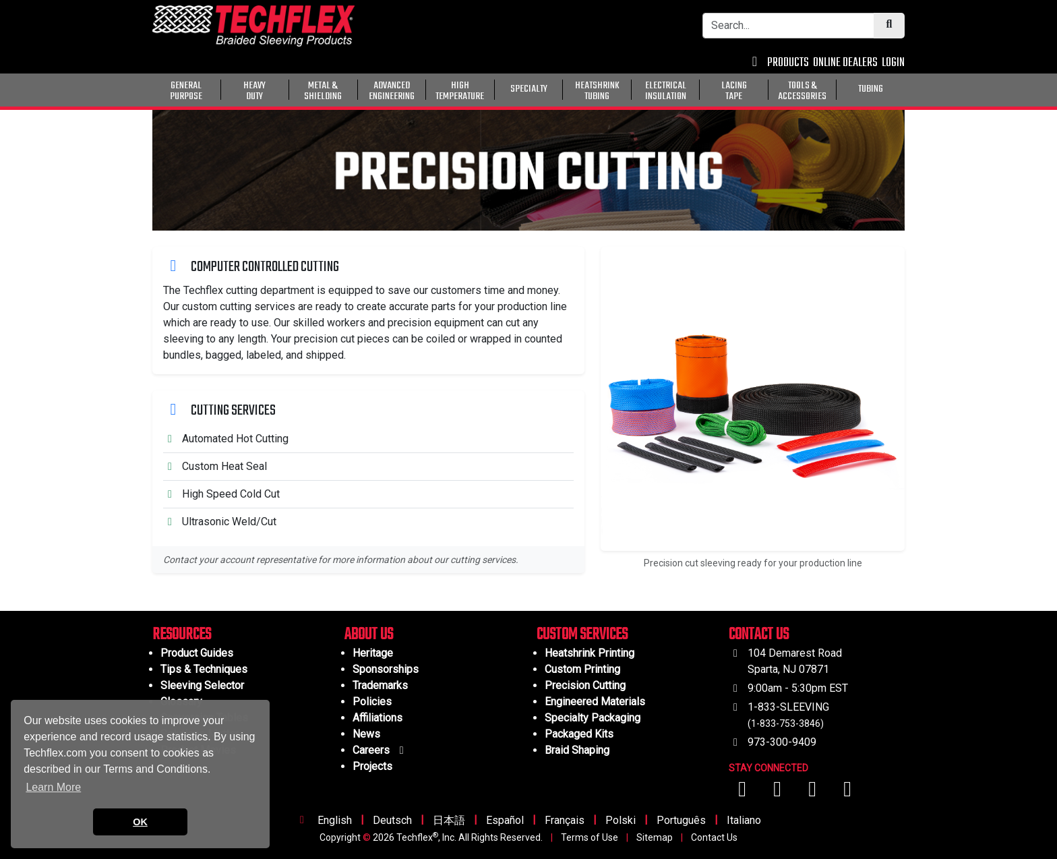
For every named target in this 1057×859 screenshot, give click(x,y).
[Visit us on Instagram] (813, 792)
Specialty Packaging (592, 717)
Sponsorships (386, 669)
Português (681, 820)
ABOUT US (368, 634)
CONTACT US (759, 634)
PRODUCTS (788, 63)
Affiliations (377, 717)
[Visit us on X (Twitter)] (847, 792)
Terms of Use (589, 837)
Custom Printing (582, 669)
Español (505, 820)
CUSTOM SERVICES (582, 634)
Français (564, 820)
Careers (381, 750)
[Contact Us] (754, 63)
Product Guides (196, 653)
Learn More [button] (53, 787)
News (366, 734)
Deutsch (392, 820)
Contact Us (714, 837)
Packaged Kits (579, 734)
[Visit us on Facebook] (743, 792)
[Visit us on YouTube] (778, 792)
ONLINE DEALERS (845, 63)
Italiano (744, 820)
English (335, 820)
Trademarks (380, 685)
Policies (372, 701)
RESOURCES (181, 634)
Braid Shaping (577, 750)
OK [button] (140, 822)
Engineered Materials (595, 701)
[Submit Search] (889, 25)
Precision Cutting (585, 685)
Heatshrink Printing (589, 653)
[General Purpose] (907, 88)
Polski (620, 820)
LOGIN (893, 63)
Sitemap (654, 837)
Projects (372, 766)
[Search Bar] (788, 25)
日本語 (449, 820)
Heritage (373, 653)
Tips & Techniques (203, 669)
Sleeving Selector (202, 685)
